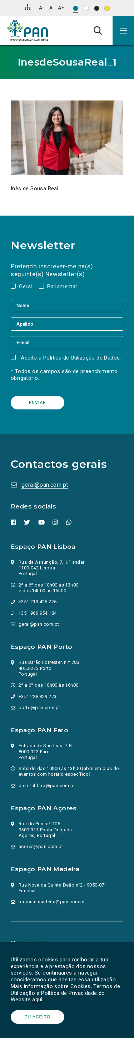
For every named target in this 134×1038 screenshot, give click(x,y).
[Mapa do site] (27, 7)
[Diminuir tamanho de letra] (41, 8)
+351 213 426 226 (37, 601)
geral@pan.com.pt (44, 484)
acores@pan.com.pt (41, 846)
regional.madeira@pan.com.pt (52, 901)
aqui (37, 999)
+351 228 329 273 (37, 696)
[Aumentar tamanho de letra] (61, 8)
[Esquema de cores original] (75, 8)
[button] (123, 30)
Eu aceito (38, 1016)
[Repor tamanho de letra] (51, 8)
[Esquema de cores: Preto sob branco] (86, 8)
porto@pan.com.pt (39, 707)
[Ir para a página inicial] (27, 30)
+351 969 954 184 (37, 613)
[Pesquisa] (98, 30)
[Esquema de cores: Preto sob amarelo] (107, 8)
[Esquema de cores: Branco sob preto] (96, 8)
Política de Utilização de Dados (81, 358)
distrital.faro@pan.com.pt (47, 785)
